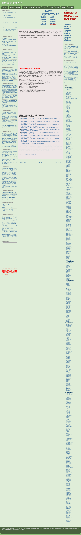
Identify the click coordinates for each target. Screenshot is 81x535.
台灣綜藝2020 (67, 35)
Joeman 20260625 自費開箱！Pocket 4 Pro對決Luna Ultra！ (8, 123)
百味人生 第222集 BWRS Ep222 (9, 38)
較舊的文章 (58, 162)
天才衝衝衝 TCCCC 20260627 (70, 62)
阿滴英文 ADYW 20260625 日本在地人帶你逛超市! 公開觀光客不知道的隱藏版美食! (9, 117)
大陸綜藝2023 (67, 26)
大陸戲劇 (18, 7)
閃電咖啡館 (43, 17)
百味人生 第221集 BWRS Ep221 (9, 45)
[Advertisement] (30, 18)
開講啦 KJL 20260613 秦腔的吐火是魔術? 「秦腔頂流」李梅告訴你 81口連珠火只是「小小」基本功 (9, 77)
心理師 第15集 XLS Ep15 (7, 210)
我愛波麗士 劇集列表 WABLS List (9, 192)
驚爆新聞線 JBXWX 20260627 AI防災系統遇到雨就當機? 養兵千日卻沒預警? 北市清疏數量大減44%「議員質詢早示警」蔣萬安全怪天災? (71, 74)
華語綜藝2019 (67, 39)
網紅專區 (38, 7)
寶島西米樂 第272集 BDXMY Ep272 (9, 44)
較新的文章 (23, 162)
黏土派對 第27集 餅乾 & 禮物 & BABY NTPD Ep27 (8, 160)
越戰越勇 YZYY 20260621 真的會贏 (9, 74)
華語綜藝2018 (67, 40)
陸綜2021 (70, 7)
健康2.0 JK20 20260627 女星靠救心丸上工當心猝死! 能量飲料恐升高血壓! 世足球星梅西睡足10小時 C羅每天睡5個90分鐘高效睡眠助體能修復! (71, 80)
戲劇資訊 (51, 7)
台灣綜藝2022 (67, 28)
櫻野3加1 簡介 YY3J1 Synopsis (8, 199)
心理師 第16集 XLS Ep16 (7, 209)
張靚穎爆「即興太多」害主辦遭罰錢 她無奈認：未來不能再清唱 (9, 139)
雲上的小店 (43, 23)
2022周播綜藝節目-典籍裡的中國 (29, 154)
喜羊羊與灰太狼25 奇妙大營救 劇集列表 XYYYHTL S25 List (9, 152)
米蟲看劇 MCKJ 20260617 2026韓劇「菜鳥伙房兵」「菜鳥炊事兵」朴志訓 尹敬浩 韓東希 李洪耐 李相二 (9, 174)
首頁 (40, 162)
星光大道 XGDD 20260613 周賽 (70, 51)
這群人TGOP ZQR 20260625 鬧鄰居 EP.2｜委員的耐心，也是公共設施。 (9, 126)
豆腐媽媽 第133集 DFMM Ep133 (9, 39)
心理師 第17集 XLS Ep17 (7, 207)
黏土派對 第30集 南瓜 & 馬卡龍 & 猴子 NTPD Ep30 (9, 155)
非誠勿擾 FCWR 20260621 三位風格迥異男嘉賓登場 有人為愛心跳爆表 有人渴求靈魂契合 (9, 70)
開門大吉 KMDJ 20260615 (7, 80)
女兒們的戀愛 (53, 21)
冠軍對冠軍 (43, 25)
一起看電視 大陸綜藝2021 (11, 3)
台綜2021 (64, 7)
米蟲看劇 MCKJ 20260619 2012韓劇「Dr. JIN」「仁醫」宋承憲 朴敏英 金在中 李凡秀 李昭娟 (9, 169)
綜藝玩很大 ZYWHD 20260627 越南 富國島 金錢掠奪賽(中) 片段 (71, 64)
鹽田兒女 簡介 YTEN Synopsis (8, 197)
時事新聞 (57, 7)
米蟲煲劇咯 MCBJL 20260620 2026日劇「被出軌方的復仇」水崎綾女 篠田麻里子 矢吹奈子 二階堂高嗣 (9, 182)
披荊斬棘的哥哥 (54, 23)
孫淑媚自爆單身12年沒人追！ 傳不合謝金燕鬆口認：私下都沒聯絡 (9, 134)
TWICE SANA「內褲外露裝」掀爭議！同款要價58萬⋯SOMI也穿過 (9, 146)
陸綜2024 (31, 7)
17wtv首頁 (5, 7)
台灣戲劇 (12, 7)
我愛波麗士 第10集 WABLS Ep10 (9, 195)
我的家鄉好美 (53, 19)
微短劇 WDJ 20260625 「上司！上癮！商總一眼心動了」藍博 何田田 (9, 63)
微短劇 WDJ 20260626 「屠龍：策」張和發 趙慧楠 (9, 55)
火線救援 (52, 17)
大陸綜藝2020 (67, 37)
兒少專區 (44, 7)
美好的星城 (43, 16)
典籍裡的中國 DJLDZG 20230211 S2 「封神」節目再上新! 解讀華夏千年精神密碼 (39, 127)
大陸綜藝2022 (67, 30)
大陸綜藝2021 (67, 33)
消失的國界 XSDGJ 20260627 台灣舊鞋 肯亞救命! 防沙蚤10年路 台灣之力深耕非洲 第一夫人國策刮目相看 (71, 68)
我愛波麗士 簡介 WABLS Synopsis (9, 194)
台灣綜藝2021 (67, 32)
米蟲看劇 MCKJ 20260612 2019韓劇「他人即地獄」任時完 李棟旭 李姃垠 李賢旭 (9, 178)
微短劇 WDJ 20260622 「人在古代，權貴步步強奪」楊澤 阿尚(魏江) (9, 52)
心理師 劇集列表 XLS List (7, 204)
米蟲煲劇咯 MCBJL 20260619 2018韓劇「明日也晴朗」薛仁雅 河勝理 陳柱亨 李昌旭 (9, 186)
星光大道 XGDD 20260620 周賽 (9, 73)
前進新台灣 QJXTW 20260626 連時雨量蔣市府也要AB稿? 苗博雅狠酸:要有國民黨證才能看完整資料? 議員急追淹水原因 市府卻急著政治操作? (9, 91)
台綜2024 (25, 7)
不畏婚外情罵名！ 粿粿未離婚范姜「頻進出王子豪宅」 (9, 136)
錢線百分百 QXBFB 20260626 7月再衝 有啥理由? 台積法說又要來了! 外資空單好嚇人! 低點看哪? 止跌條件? (9, 106)
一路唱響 (52, 16)
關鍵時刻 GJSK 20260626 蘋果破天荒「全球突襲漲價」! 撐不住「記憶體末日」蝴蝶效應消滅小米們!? (9, 86)
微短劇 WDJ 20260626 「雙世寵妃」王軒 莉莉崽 (9, 61)
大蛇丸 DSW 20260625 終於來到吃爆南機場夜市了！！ (9, 121)
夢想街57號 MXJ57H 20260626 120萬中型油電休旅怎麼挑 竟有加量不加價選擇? (9, 101)
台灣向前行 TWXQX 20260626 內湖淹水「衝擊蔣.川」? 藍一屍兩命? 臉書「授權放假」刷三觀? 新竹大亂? (9, 97)
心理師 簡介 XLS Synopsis (7, 205)
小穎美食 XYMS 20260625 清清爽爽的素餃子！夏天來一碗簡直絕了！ (9, 113)
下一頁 (11, 33)
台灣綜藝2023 (67, 24)
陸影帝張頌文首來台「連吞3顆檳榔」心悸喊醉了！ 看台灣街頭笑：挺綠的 (9, 142)
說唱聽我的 (43, 19)
